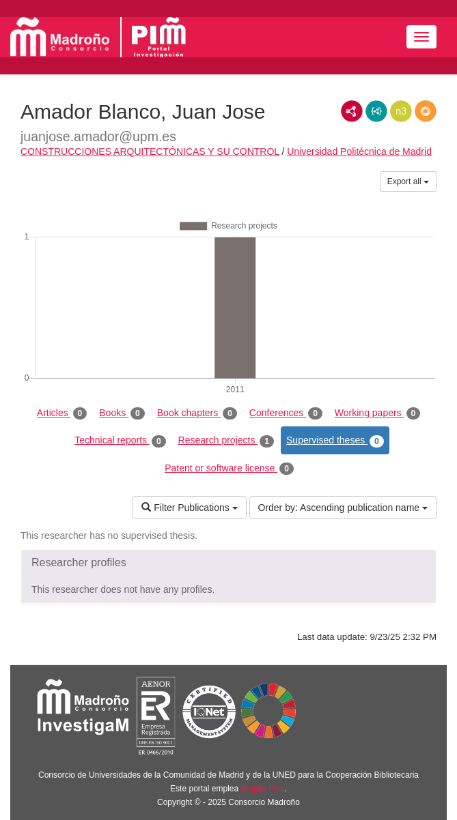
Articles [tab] (62, 413)
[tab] (228, 563)
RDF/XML (352, 111)
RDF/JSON (426, 111)
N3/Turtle (401, 111)
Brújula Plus (263, 788)
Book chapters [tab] (197, 413)
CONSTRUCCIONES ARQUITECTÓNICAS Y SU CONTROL (149, 151)
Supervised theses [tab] (335, 441)
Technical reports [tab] (119, 441)
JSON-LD (376, 111)
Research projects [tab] (226, 441)
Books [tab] (122, 413)
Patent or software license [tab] (229, 469)
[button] (228, 563)
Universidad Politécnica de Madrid (359, 151)
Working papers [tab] (377, 413)
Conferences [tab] (285, 413)
